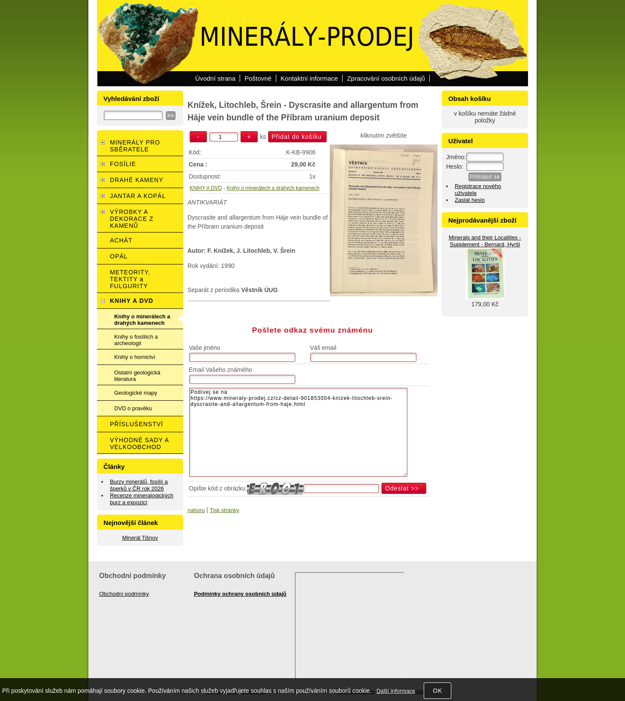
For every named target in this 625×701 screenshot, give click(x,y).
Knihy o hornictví (134, 357)
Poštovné (258, 78)
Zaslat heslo (470, 200)
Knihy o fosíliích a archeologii (136, 339)
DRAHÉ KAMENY (136, 179)
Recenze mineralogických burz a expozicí (141, 499)
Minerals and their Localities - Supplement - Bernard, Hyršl (485, 241)
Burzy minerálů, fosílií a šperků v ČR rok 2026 (139, 485)
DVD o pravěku (133, 408)
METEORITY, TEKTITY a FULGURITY (130, 279)
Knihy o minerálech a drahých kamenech (273, 188)
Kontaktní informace (309, 78)
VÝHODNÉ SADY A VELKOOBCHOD (139, 443)
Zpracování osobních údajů (386, 78)
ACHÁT (121, 240)
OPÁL (119, 256)
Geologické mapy (135, 393)
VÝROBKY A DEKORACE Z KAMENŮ (131, 218)
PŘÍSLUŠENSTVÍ (136, 424)
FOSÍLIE (123, 163)
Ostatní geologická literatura (137, 375)
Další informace (395, 691)
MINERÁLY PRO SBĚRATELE (135, 146)
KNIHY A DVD (206, 188)
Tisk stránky (224, 510)
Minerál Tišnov (140, 537)
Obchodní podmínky (124, 594)
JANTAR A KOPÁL (138, 195)
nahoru (196, 510)
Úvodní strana (215, 78)
